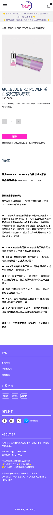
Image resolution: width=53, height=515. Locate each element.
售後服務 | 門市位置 (28, 473)
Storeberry (30, 509)
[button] (48, 37)
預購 (14, 136)
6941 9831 (21, 451)
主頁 (4, 28)
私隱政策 (6, 362)
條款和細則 (7, 368)
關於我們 (6, 473)
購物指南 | (15, 473)
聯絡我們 (6, 374)
